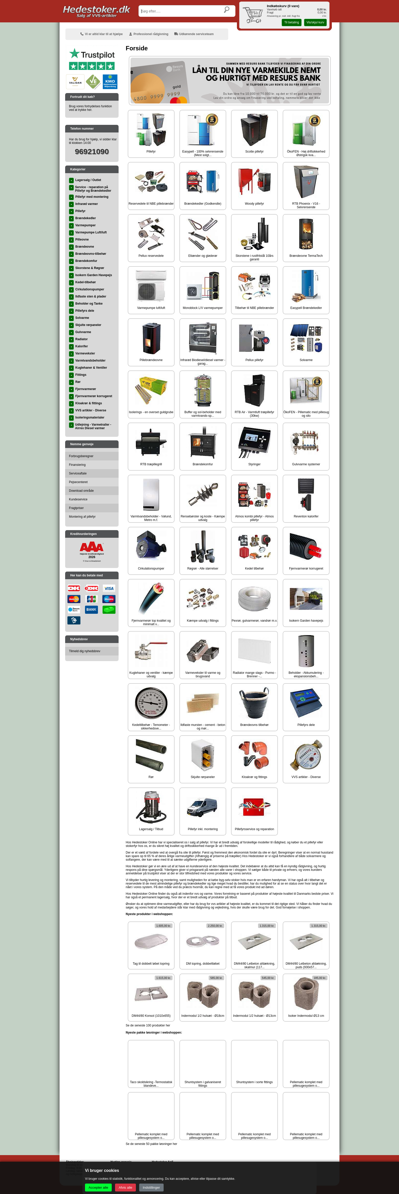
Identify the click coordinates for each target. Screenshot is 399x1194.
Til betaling (291, 22)
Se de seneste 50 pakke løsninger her (151, 1144)
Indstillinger (151, 1187)
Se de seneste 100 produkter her (148, 1025)
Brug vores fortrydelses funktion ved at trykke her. (90, 108)
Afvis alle (125, 1187)
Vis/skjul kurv (315, 22)
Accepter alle (98, 1187)
